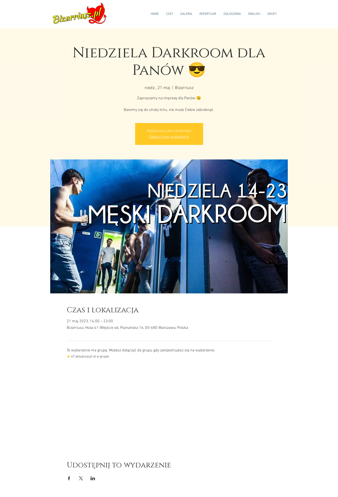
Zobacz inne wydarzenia (169, 136)
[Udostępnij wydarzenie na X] (81, 478)
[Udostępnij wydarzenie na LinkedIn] (93, 478)
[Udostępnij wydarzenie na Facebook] (69, 478)
